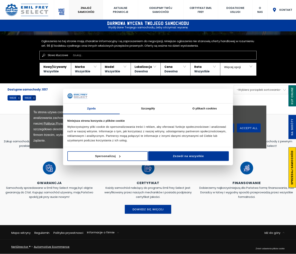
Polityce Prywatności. (59, 123)
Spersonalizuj (147, 155)
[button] (55, 69)
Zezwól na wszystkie (202, 155)
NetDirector (20, 247)
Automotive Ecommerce (51, 247)
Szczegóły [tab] (148, 109)
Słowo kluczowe (58, 55)
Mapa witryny (21, 233)
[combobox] (261, 89)
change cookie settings (270, 248)
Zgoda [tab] (91, 109)
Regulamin (42, 233)
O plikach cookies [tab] (204, 109)
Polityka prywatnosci (68, 233)
